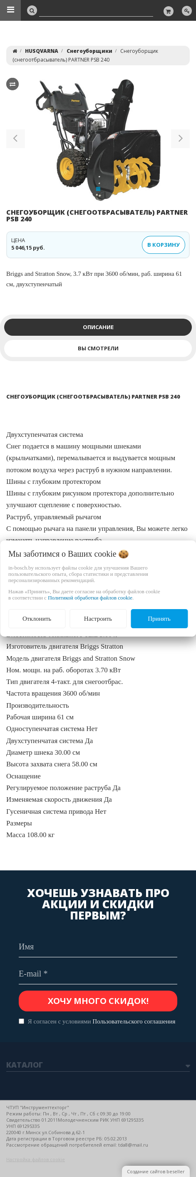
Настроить (98, 618)
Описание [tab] (98, 327)
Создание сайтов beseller (156, 1171)
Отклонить (36, 618)
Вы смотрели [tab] (98, 348)
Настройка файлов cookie (35, 1159)
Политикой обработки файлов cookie (90, 598)
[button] (15, 140)
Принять (159, 618)
